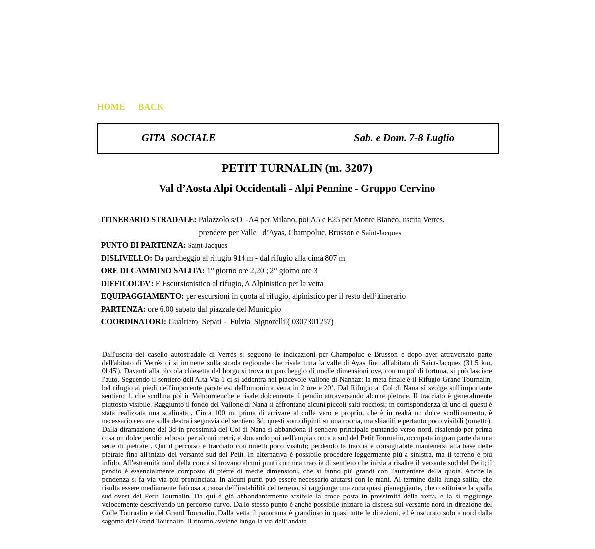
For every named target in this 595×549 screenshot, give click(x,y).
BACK (150, 107)
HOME (111, 107)
